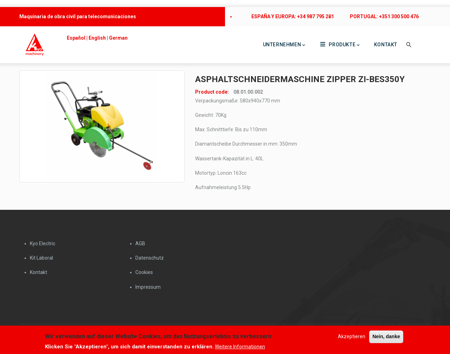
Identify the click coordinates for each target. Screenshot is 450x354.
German (118, 38)
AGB (140, 243)
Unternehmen (284, 45)
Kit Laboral (41, 258)
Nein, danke (386, 337)
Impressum (148, 287)
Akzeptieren (351, 337)
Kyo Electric (42, 243)
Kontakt (385, 44)
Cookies (144, 272)
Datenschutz (149, 258)
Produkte (340, 45)
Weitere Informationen (240, 347)
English (97, 38)
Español (76, 38)
